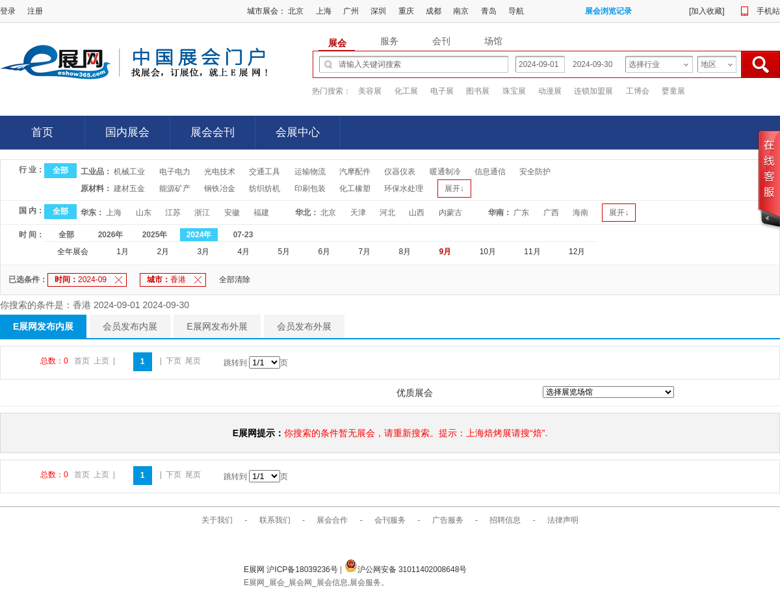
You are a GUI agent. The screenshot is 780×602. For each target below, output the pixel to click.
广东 (521, 212)
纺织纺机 (264, 188)
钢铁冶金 (219, 188)
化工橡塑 (354, 188)
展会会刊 (212, 132)
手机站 (768, 11)
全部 (60, 170)
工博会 (637, 91)
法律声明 (562, 520)
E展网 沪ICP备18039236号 (292, 569)
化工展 (406, 91)
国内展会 (127, 132)
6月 (324, 251)
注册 (35, 11)
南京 (461, 11)
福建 (261, 212)
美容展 (370, 91)
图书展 (477, 91)
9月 (445, 251)
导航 (516, 11)
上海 (324, 11)
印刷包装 (310, 188)
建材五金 (129, 188)
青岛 (489, 11)
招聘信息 (505, 520)
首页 (42, 132)
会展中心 (298, 132)
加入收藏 (706, 11)
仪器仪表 (399, 171)
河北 (387, 212)
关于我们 (217, 520)
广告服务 (447, 520)
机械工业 (129, 171)
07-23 (243, 234)
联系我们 (275, 520)
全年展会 (72, 251)
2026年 (111, 234)
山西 (416, 212)
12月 (577, 251)
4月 (243, 251)
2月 (163, 251)
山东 (143, 212)
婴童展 (673, 91)
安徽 (232, 212)
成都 (433, 11)
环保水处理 (403, 188)
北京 (296, 11)
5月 (284, 251)
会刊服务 (390, 520)
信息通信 (490, 171)
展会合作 (332, 520)
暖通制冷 (445, 171)
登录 (8, 11)
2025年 (155, 234)
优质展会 (414, 392)
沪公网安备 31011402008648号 (405, 569)
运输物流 (310, 171)
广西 (551, 212)
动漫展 (550, 91)
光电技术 (219, 171)
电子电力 (174, 171)
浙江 (202, 212)
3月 (203, 251)
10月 (488, 251)
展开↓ (454, 188)
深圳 (378, 11)
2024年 (199, 234)
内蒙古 (450, 212)
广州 (351, 11)
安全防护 (535, 171)
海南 (580, 212)
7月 (365, 251)
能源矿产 (174, 188)
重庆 (406, 11)
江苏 (173, 212)
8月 (405, 251)
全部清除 (234, 279)
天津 (358, 212)
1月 (122, 251)
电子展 (442, 91)
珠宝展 (514, 91)
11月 (532, 251)
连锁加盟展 (593, 91)
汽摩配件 (354, 171)
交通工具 (264, 171)
